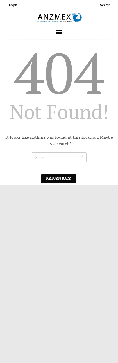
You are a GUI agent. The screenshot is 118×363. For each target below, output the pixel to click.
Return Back (58, 178)
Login (10, 5)
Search (103, 5)
